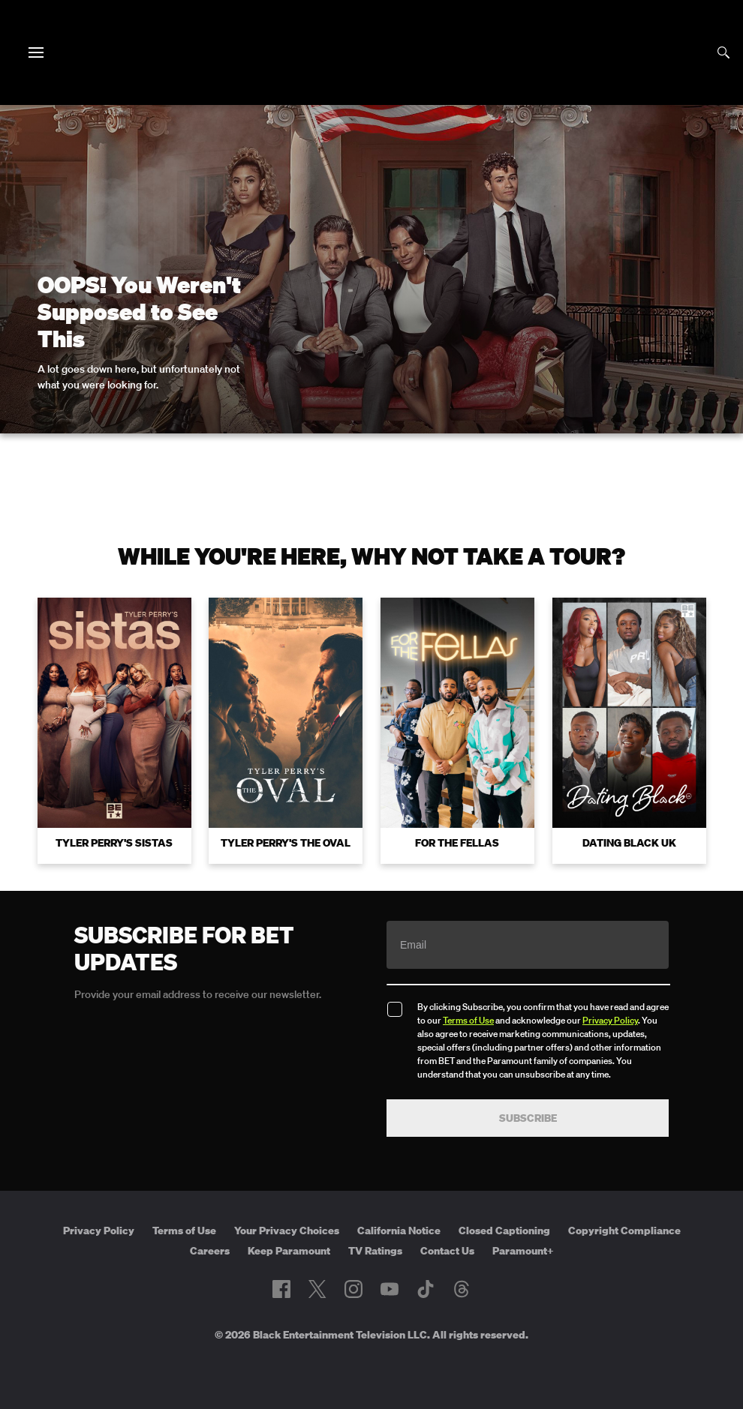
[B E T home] (371, 77)
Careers (210, 1251)
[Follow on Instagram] (353, 1289)
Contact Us (447, 1251)
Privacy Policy (610, 1020)
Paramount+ (523, 1251)
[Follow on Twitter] (317, 1289)
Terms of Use (468, 1020)
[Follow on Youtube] (390, 1289)
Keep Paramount (289, 1251)
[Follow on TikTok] (426, 1289)
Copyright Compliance (624, 1230)
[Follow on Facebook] (281, 1289)
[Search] (723, 52)
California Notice (399, 1230)
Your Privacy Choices (286, 1230)
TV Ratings (375, 1251)
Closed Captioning (504, 1230)
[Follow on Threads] (462, 1289)
